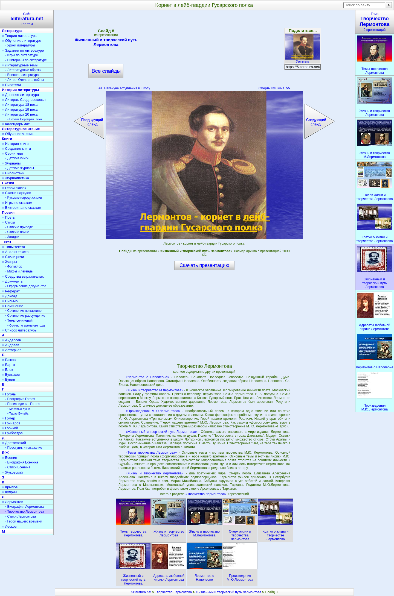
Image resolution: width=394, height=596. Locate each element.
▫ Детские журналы (19, 168)
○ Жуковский (12, 472)
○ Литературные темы (20, 65)
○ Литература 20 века (19, 114)
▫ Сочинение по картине (23, 311)
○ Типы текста (13, 247)
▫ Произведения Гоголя (22, 404)
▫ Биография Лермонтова (24, 507)
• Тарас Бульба (17, 413)
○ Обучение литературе (21, 41)
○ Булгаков (11, 374)
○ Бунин (8, 379)
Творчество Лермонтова (173, 592)
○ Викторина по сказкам (21, 207)
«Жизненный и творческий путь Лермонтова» (161, 432)
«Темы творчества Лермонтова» (151, 452)
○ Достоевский (14, 443)
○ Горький (10, 428)
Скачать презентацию (204, 265)
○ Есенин (9, 458)
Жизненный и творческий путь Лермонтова (106, 42)
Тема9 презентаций (374, 22)
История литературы (20, 90)
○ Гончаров (11, 423)
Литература (12, 31)
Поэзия (8, 212)
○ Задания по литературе (23, 50)
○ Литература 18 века (19, 104)
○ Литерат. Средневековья (24, 100)
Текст (6, 242)
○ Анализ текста (15, 252)
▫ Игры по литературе (21, 55)
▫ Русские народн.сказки (23, 197)
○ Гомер (8, 418)
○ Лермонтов (12, 502)
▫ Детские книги (16, 158)
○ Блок (7, 370)
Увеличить (302, 60)
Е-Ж (5, 453)
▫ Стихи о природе (19, 227)
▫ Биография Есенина (21, 462)
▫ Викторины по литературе (26, 60)
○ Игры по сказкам (17, 203)
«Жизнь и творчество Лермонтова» (155, 473)
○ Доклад (9, 296)
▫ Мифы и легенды (19, 271)
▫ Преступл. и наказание (23, 448)
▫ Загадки (12, 237)
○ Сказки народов (16, 193)
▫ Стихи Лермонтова (20, 516)
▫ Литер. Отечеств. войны (24, 80)
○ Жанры (9, 262)
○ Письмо (10, 301)
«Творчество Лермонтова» (206, 494)
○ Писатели (11, 85)
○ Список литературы (19, 330)
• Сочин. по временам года (26, 325)
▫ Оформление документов (25, 286)
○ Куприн (9, 492)
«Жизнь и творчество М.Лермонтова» (154, 390)
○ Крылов (10, 487)
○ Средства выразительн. (23, 276)
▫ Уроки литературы (20, 45)
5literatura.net (141, 592)
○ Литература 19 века (19, 109)
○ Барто (8, 365)
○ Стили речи (13, 257)
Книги (7, 139)
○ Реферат (11, 291)
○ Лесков (9, 526)
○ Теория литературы (19, 36)
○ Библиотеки (13, 173)
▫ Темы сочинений (19, 320)
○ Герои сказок (14, 188)
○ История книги (15, 144)
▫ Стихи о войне (17, 232)
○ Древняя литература (20, 95)
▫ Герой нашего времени (23, 521)
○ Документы (12, 281)
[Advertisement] (204, 52)
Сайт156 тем (26, 19)
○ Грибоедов (12, 433)
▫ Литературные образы (23, 70)
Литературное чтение (21, 129)
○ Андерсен (11, 340)
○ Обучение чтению (18, 134)
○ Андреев (10, 345)
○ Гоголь (9, 394)
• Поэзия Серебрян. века (24, 119)
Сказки (8, 183)
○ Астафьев (11, 350)
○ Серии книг (12, 153)
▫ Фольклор (13, 266)
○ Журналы (11, 163)
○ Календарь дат (16, 124)
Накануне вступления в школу (124, 88)
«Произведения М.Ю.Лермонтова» (153, 411)
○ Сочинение (12, 306)
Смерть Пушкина (274, 88)
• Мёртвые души (18, 408)
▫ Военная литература (22, 75)
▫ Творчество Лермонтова (24, 511)
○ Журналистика (15, 178)
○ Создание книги (16, 148)
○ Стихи (8, 222)
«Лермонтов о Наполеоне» (147, 377)
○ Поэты (9, 217)
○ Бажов (9, 360)
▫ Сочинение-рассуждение (25, 316)
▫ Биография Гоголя (20, 399)
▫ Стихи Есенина (17, 467)
